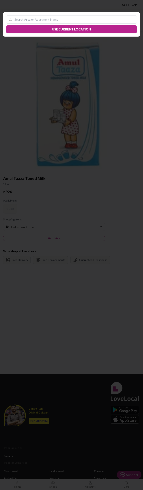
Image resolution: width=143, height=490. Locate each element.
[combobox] (73, 19)
